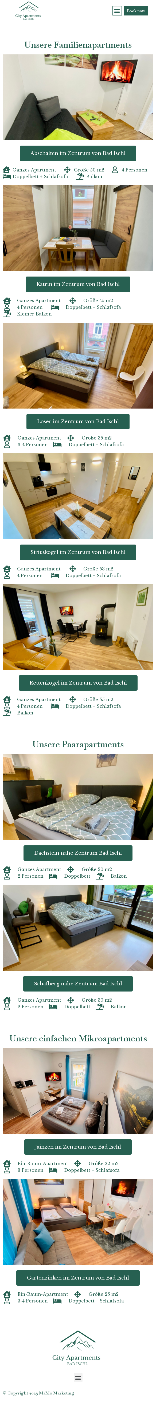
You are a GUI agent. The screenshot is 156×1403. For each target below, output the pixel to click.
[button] (117, 10)
